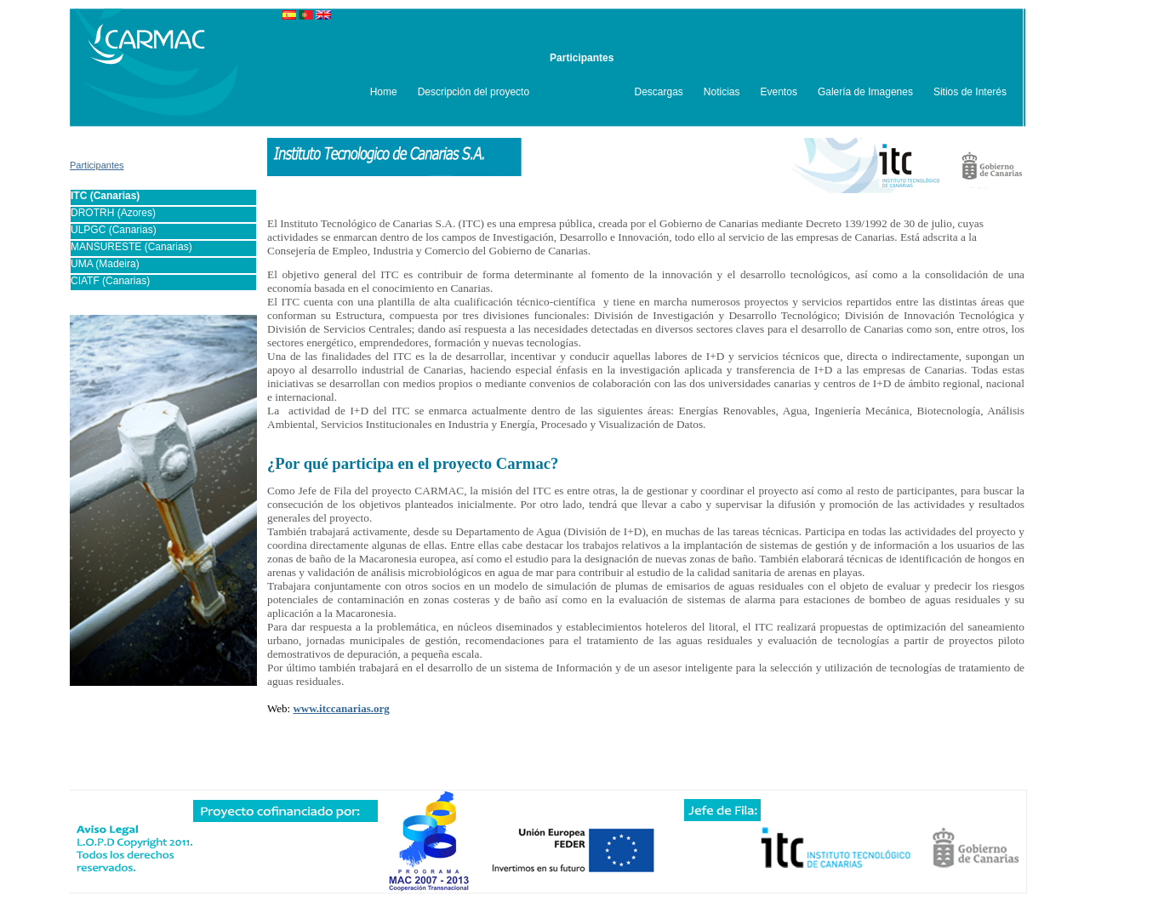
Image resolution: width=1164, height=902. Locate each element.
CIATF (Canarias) (110, 281)
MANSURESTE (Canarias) (131, 247)
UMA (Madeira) (105, 264)
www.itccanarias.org (341, 708)
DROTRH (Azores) (113, 213)
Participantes (97, 165)
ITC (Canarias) (105, 196)
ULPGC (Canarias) (114, 230)
